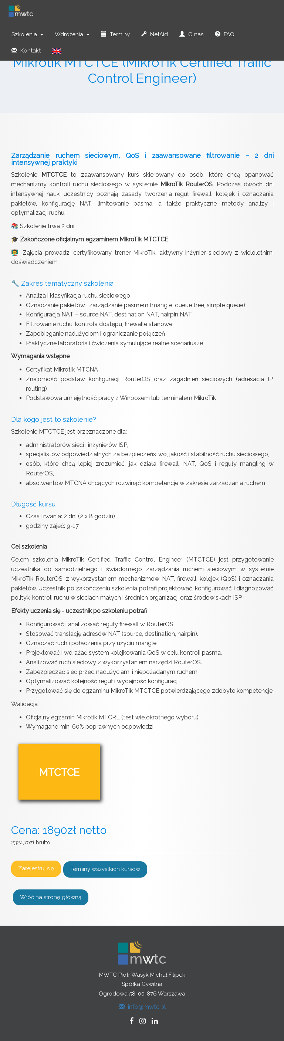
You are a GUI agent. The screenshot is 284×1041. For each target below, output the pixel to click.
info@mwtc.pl (142, 1006)
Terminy (115, 34)
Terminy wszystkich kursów (105, 869)
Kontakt (26, 50)
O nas (191, 34)
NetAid (154, 34)
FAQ (224, 34)
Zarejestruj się (36, 868)
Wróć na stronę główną (50, 897)
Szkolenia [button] (27, 34)
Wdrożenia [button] (72, 34)
